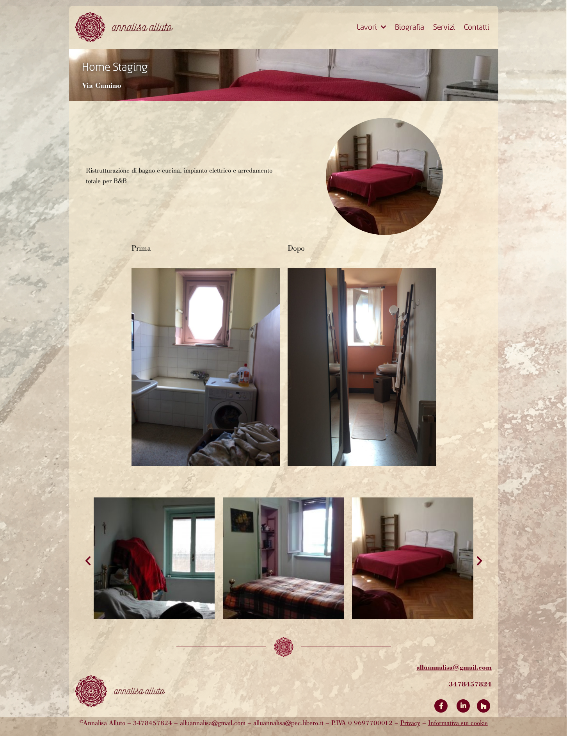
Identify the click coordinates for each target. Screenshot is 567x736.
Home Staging (115, 67)
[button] (88, 560)
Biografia (409, 27)
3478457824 (470, 684)
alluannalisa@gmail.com (454, 667)
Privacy (410, 723)
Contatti (476, 27)
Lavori (371, 27)
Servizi (444, 27)
